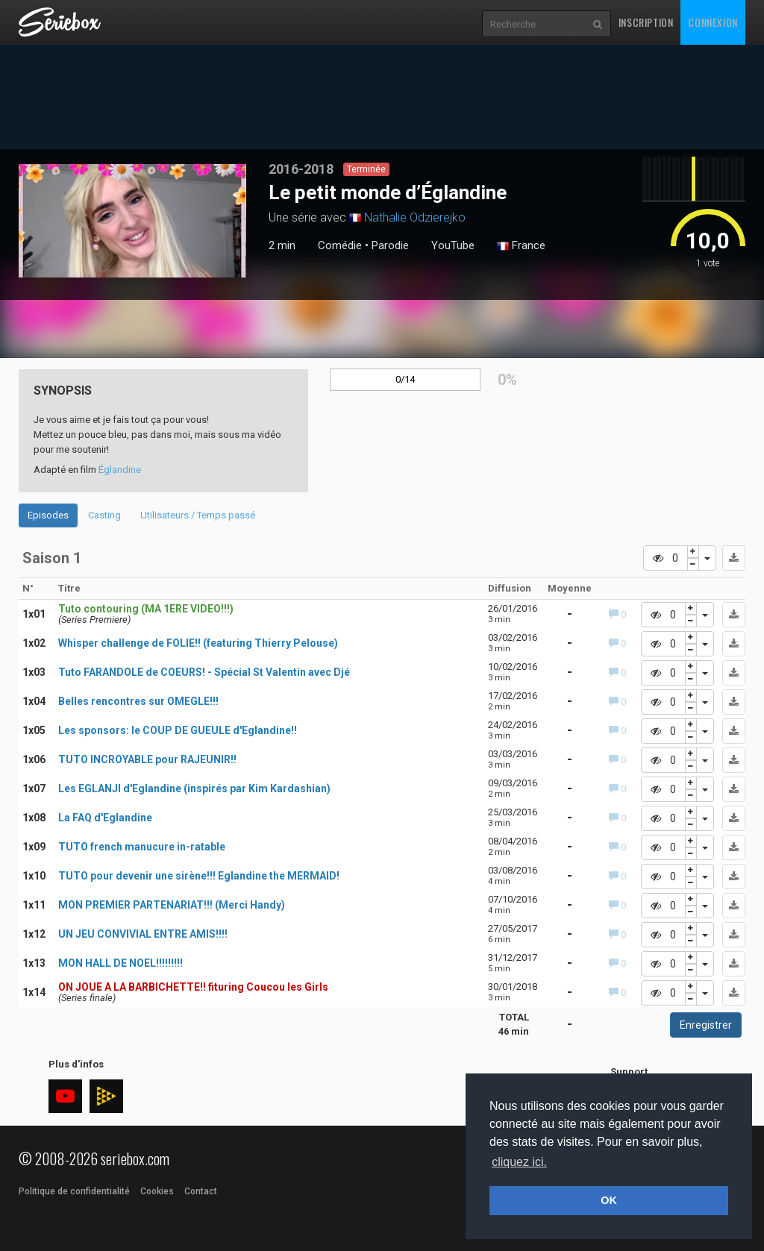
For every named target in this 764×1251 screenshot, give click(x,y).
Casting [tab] (104, 515)
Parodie (390, 245)
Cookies (157, 1191)
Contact (200, 1191)
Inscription (646, 22)
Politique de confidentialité (74, 1191)
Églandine (119, 469)
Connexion (712, 22)
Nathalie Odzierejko (415, 217)
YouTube (453, 245)
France (521, 246)
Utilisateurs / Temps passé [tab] (197, 515)
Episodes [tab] (48, 515)
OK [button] (609, 1200)
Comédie (340, 245)
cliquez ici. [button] (519, 1162)
